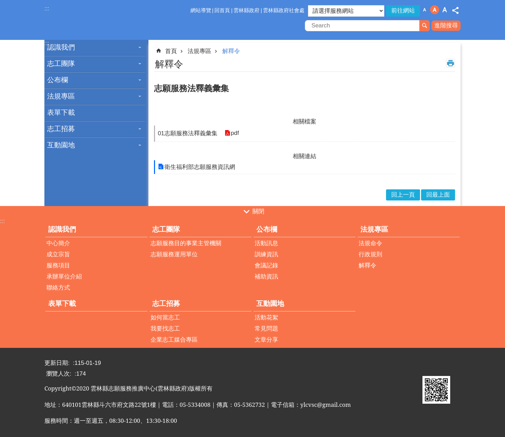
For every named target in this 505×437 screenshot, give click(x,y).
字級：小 (424, 9)
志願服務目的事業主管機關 (186, 243)
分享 (455, 10)
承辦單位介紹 (64, 276)
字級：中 (434, 9)
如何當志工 (165, 317)
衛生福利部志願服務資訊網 (199, 167)
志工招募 (61, 128)
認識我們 (61, 47)
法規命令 (370, 243)
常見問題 (266, 328)
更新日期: (57, 363)
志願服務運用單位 (174, 254)
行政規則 (370, 254)
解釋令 (231, 51)
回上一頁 (403, 194)
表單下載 (61, 112)
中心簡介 (58, 243)
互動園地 (61, 145)
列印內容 (450, 63)
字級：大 (444, 9)
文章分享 (266, 339)
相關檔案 (304, 121)
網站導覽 (200, 10)
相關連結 (304, 156)
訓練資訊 (266, 254)
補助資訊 (266, 276)
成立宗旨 (58, 254)
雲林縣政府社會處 (284, 10)
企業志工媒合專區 (174, 339)
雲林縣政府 (246, 10)
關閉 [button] (258, 211)
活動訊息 (266, 243)
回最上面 (438, 194)
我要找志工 (165, 328)
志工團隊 (61, 63)
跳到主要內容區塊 (3, 3)
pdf (235, 133)
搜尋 (424, 25)
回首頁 (222, 10)
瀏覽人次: (59, 373)
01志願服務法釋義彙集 (187, 133)
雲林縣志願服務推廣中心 (105, 20)
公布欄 (57, 80)
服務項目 (58, 265)
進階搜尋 (446, 25)
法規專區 (61, 96)
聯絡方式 (58, 287)
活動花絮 (266, 317)
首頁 (171, 51)
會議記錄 (266, 265)
